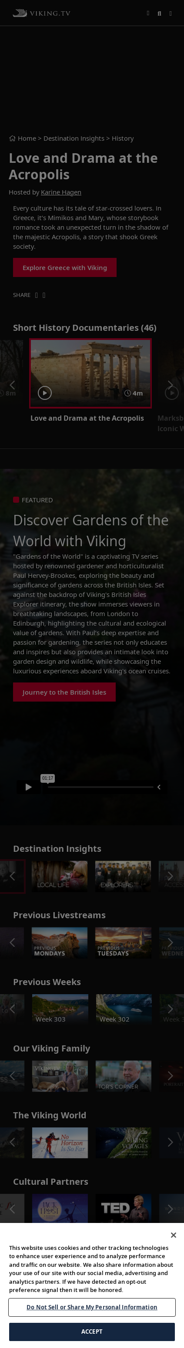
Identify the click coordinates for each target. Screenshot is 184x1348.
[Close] (173, 1235)
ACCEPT (92, 1331)
